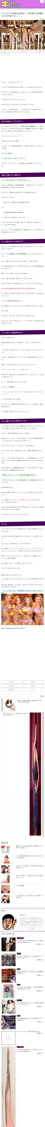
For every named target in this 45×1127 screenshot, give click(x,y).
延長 (42, 696)
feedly (33, 689)
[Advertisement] (22, 69)
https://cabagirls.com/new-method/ (13, 628)
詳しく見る (31, 929)
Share (33, 682)
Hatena (33, 686)
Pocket (11, 689)
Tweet (11, 682)
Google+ (11, 686)
